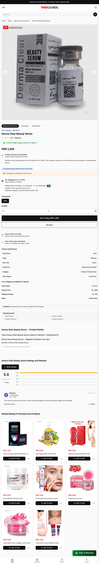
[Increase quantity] (95, 211)
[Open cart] (95, 7)
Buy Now (49, 225)
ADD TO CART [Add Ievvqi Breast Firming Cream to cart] (14, 503)
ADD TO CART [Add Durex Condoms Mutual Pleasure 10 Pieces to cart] (14, 459)
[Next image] (94, 72)
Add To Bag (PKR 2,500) (49, 218)
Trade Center (36, 126)
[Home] (49, 7)
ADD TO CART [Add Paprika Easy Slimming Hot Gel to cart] (79, 459)
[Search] (95, 14)
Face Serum (25, 126)
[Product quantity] (49, 211)
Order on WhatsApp (84, 553)
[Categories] (37, 560)
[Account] (86, 560)
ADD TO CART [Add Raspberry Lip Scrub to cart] (79, 503)
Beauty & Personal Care (10, 126)
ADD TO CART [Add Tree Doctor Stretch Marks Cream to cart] (46, 547)
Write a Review (10, 367)
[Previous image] (5, 72)
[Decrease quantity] (3, 211)
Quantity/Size (6, 196)
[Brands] (62, 560)
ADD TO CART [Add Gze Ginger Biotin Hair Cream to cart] (46, 459)
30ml (5, 201)
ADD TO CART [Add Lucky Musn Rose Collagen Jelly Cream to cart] (14, 547)
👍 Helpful (91, 404)
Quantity (4, 206)
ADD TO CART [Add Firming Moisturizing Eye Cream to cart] (46, 503)
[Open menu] (3, 7)
